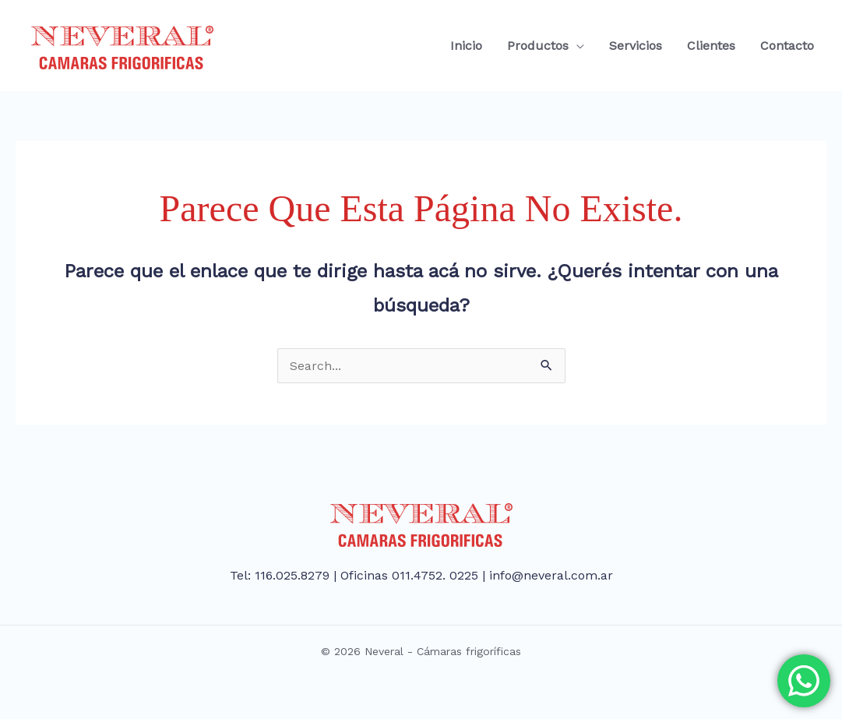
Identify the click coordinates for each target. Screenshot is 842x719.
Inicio (466, 45)
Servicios (635, 45)
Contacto (787, 45)
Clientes (711, 45)
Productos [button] (538, 45)
